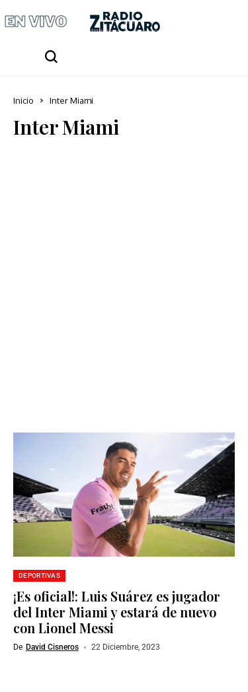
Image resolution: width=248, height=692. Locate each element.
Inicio (23, 100)
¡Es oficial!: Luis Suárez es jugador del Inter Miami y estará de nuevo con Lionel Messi (116, 612)
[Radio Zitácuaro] (125, 21)
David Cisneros (52, 647)
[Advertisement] (124, 282)
